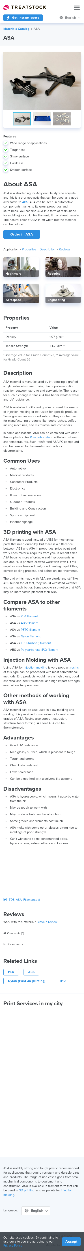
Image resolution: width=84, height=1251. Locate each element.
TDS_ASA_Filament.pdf (21, 900)
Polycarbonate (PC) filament (39, 650)
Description (48, 249)
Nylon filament (31, 636)
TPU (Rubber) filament (36, 643)
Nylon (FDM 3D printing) (26, 981)
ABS (25, 202)
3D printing (26, 1190)
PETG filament (30, 630)
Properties (29, 249)
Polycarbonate (40, 437)
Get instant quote (23, 18)
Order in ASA (21, 234)
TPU (62, 981)
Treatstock (24, 7)
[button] (76, 56)
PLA (11, 972)
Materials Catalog (16, 29)
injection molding (35, 667)
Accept (71, 1241)
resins (74, 667)
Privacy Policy (12, 1245)
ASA (37, 29)
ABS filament (29, 623)
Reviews (65, 249)
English (70, 18)
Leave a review (47, 922)
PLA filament (29, 616)
